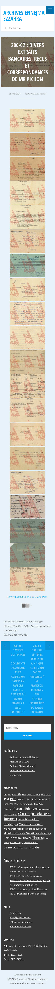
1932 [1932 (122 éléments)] (13, 799)
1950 (14, 625)
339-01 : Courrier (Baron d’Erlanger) (28, 893)
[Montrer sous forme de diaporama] (27, 597)
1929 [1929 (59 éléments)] (43, 794)
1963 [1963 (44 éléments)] (6, 804)
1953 (31, 625)
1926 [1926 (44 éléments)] (29, 794)
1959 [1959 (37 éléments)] (43, 799)
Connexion (15, 913)
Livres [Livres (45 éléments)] (31, 819)
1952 (26, 625)
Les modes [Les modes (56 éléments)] (23, 819)
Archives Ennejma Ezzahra (24, 15)
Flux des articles (20, 917)
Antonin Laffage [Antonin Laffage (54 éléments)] (30, 804)
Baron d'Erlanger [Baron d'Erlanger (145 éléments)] (25, 808)
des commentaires (21, 921)
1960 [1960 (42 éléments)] (48, 799)
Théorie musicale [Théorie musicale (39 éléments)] (31, 843)
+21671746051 (16, 954)
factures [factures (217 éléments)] (10, 818)
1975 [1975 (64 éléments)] (15, 803)
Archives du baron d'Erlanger (29, 621)
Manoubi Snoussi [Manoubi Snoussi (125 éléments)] (31, 824)
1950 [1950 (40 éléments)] (31, 799)
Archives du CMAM (19, 761)
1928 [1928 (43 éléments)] (38, 794)
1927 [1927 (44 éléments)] (33, 794)
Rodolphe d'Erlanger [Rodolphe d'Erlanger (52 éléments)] (13, 842)
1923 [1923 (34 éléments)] (14, 795)
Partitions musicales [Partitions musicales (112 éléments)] (18, 838)
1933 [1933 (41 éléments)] (19, 799)
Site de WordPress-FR (20, 926)
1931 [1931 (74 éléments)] (6, 799)
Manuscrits (15, 774)
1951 (20, 625)
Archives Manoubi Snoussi (23, 766)
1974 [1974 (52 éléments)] (11, 804)
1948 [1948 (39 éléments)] (27, 799)
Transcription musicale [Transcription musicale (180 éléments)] (21, 847)
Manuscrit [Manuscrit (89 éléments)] (10, 828)
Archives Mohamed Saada (22, 770)
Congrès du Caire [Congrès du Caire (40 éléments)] (10, 814)
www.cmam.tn (37, 983)
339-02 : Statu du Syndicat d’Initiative (28, 889)
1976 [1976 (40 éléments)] (20, 804)
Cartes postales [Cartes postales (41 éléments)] (44, 809)
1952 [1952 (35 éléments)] (35, 799)
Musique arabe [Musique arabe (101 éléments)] (26, 828)
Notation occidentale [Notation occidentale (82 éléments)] (38, 833)
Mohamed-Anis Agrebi (35, 93)
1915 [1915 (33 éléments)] (5, 795)
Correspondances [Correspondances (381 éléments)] (34, 813)
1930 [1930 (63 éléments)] (48, 794)
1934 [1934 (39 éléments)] (23, 799)
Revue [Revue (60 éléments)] (46, 838)
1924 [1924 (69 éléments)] (18, 794)
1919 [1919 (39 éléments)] (9, 794)
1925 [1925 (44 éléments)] (24, 794)
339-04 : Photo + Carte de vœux (26, 875)
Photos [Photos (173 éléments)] (37, 837)
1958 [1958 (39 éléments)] (39, 799)
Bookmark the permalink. (15, 634)
